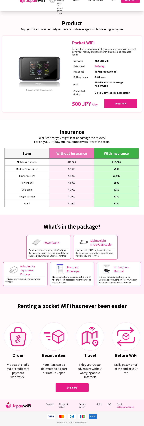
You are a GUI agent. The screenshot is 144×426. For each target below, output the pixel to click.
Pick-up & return (63, 405)
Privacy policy (82, 405)
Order (99, 404)
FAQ (109, 404)
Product (49, 404)
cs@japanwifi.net (125, 406)
